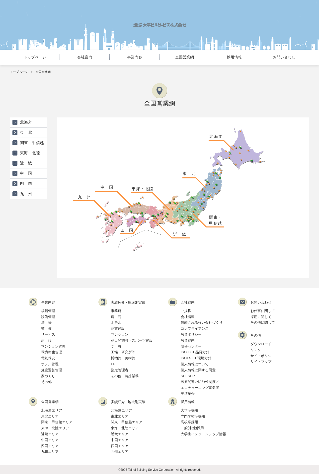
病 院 (116, 317)
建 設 (46, 340)
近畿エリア (50, 434)
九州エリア (50, 452)
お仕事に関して (262, 311)
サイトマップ (260, 362)
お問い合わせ (284, 57)
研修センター (191, 346)
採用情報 (234, 57)
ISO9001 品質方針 (195, 352)
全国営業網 (184, 57)
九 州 (84, 197)
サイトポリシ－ (262, 356)
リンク (255, 350)
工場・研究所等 (123, 352)
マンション (119, 334)
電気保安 (48, 358)
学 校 (116, 346)
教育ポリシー (191, 334)
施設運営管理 (51, 370)
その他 (46, 382)
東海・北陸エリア (55, 428)
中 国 (107, 187)
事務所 (116, 311)
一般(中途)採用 (192, 428)
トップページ (35, 57)
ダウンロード (260, 344)
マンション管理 (53, 346)
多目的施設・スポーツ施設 (132, 340)
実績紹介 (188, 394)
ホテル (116, 322)
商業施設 (118, 328)
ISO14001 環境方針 (196, 358)
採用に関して (260, 317)
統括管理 (48, 311)
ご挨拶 (186, 311)
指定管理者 (119, 370)
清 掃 (46, 322)
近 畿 (179, 234)
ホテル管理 (50, 364)
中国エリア (50, 440)
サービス (48, 334)
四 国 (127, 230)
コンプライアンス (195, 328)
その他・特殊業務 (125, 376)
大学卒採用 (189, 410)
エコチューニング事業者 (200, 388)
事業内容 (134, 57)
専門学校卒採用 (193, 416)
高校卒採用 (189, 422)
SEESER (188, 376)
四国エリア (50, 446)
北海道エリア (51, 410)
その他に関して (262, 322)
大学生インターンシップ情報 (203, 434)
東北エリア (50, 416)
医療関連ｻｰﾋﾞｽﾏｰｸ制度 (200, 382)
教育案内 (188, 340)
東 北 (189, 173)
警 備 (46, 328)
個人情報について (195, 364)
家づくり (48, 376)
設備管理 (48, 317)
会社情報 (188, 317)
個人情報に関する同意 (198, 370)
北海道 (216, 136)
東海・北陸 (143, 189)
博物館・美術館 (123, 358)
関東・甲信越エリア (57, 422)
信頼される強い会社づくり (202, 322)
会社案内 (84, 57)
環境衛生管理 (51, 352)
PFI (113, 364)
